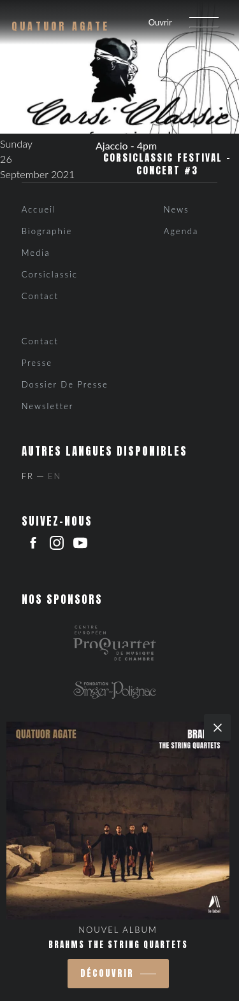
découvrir (107, 973)
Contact (40, 296)
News (176, 209)
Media (36, 253)
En (54, 476)
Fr (28, 476)
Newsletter (48, 406)
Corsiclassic (50, 274)
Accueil (39, 209)
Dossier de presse (65, 384)
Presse (37, 363)
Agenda (181, 231)
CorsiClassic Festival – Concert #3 (167, 163)
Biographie (47, 231)
